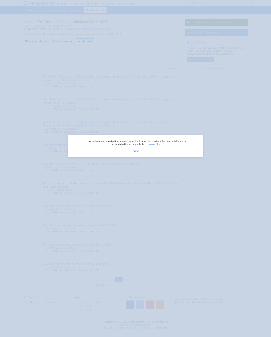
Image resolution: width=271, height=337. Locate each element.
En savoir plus (152, 144)
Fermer (135, 150)
